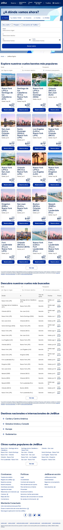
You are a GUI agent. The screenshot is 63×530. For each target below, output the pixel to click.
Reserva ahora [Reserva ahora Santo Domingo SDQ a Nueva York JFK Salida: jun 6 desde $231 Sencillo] (23, 148)
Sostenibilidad (49, 479)
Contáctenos (5, 499)
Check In (30, 3)
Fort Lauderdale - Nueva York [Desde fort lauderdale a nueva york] (9, 459)
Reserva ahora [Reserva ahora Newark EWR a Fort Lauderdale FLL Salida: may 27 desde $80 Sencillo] (55, 223)
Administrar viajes (22, 3)
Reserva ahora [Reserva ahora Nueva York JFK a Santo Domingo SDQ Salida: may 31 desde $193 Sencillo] (39, 110)
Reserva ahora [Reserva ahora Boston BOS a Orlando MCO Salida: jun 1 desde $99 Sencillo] (39, 223)
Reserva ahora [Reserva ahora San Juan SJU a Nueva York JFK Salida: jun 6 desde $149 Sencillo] (23, 223)
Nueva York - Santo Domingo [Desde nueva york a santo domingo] (9, 452)
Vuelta (33, 39)
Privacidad (24, 489)
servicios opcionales (10, 274)
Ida (3, 39)
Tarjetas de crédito (6, 477)
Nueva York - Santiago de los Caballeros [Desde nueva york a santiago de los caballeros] (9, 449)
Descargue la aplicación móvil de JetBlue (13, 511)
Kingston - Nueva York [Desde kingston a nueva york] (48, 459)
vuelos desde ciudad (46, 523)
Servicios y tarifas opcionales (29, 494)
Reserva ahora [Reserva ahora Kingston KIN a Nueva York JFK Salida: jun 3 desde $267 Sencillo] (8, 223)
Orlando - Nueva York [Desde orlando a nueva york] (7, 457)
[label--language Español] (57, 3)
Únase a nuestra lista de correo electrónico (15, 508)
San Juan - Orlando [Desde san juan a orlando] (27, 452)
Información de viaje (39, 3)
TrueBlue (48, 3)
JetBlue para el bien (50, 477)
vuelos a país (4, 523)
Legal (22, 477)
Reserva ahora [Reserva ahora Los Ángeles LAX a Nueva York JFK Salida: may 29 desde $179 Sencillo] (39, 148)
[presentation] (57, 3)
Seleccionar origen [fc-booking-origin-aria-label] (8, 30)
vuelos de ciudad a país (35, 523)
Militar (46, 484)
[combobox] (12, 70)
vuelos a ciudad (11, 523)
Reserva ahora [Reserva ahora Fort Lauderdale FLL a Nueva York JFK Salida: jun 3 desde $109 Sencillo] (8, 262)
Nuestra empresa (6, 484)
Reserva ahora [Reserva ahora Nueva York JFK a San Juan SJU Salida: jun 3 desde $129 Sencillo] (8, 185)
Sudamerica (9, 434)
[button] (17, 24)
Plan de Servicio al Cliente (28, 487)
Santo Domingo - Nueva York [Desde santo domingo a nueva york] (50, 452)
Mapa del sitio (5, 496)
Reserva (14, 3)
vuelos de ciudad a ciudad (22, 523)
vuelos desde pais (56, 523)
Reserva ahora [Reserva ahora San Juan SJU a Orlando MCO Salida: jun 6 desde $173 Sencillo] (8, 148)
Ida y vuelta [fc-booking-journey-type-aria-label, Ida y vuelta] (6, 25)
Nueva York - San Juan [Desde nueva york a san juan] (28, 454)
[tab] (5, 18)
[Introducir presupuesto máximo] (53, 70)
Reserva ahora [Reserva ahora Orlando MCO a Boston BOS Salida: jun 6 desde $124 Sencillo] (23, 262)
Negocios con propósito (52, 482)
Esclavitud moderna (27, 492)
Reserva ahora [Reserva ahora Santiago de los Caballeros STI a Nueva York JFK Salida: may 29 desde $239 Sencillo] (23, 110)
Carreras (4, 494)
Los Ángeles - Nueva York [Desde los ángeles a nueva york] (49, 454)
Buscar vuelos (31, 46)
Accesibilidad (25, 479)
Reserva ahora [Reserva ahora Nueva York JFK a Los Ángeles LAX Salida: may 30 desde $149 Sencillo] (39, 185)
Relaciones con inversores (10, 492)
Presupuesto (46, 67)
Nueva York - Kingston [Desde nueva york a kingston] (48, 457)
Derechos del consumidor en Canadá (32, 496)
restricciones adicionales (26, 274)
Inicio (2, 56)
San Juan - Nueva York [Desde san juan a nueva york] (28, 459)
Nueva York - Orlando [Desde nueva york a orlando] (7, 454)
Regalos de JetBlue (8, 480)
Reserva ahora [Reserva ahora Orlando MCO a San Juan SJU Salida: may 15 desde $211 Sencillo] (55, 110)
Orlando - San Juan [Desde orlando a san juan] (47, 448)
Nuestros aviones (6, 482)
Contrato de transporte (28, 482)
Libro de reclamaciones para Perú (11, 506)
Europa (7, 429)
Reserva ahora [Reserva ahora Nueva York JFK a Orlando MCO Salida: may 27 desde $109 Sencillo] (55, 148)
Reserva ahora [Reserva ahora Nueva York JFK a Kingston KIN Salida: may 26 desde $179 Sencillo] (55, 185)
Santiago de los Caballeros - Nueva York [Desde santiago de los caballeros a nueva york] (29, 449)
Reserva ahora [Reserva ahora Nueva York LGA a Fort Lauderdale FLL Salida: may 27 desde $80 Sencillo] (39, 262)
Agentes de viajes (6, 489)
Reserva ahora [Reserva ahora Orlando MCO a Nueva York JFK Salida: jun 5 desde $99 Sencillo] (23, 185)
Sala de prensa (50, 487)
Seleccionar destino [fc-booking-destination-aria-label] (9, 35)
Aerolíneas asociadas (7, 487)
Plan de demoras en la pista (29, 484)
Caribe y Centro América (15, 419)
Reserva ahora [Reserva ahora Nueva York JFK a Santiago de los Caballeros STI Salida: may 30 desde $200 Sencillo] (8, 110)
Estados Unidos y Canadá (15, 424)
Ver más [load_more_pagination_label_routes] (31, 463)
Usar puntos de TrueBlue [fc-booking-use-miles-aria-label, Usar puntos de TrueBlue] (30, 25)
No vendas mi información (29, 499)
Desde (4, 28)
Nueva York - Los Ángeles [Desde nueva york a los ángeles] (29, 457)
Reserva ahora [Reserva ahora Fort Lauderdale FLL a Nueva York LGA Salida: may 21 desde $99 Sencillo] (55, 262)
